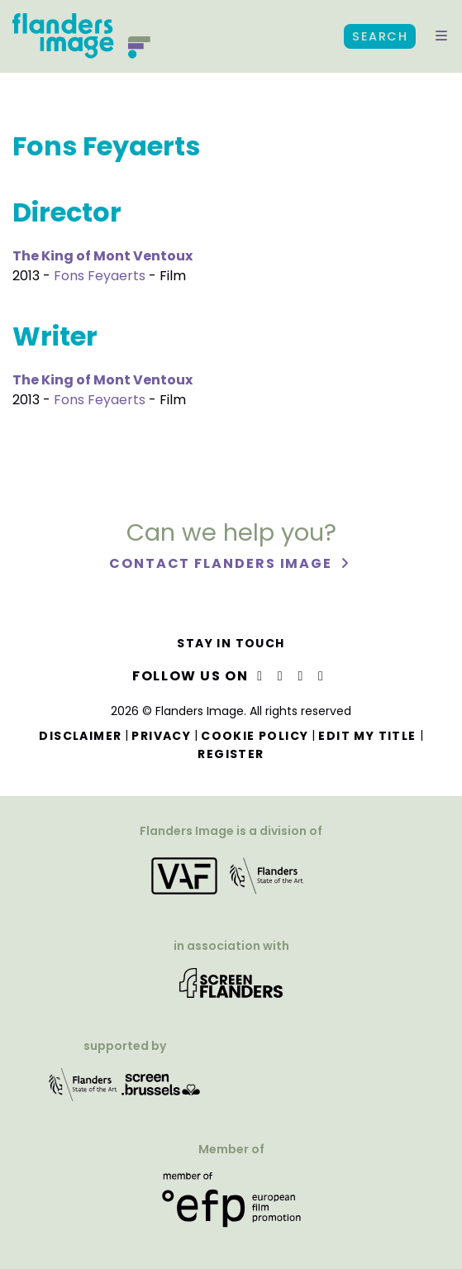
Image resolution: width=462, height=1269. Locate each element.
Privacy (161, 736)
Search (379, 36)
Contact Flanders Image (222, 563)
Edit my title (367, 736)
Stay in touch (230, 643)
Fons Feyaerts (99, 275)
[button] (441, 36)
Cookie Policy (254, 736)
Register (231, 754)
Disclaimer (80, 736)
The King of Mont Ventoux (102, 255)
